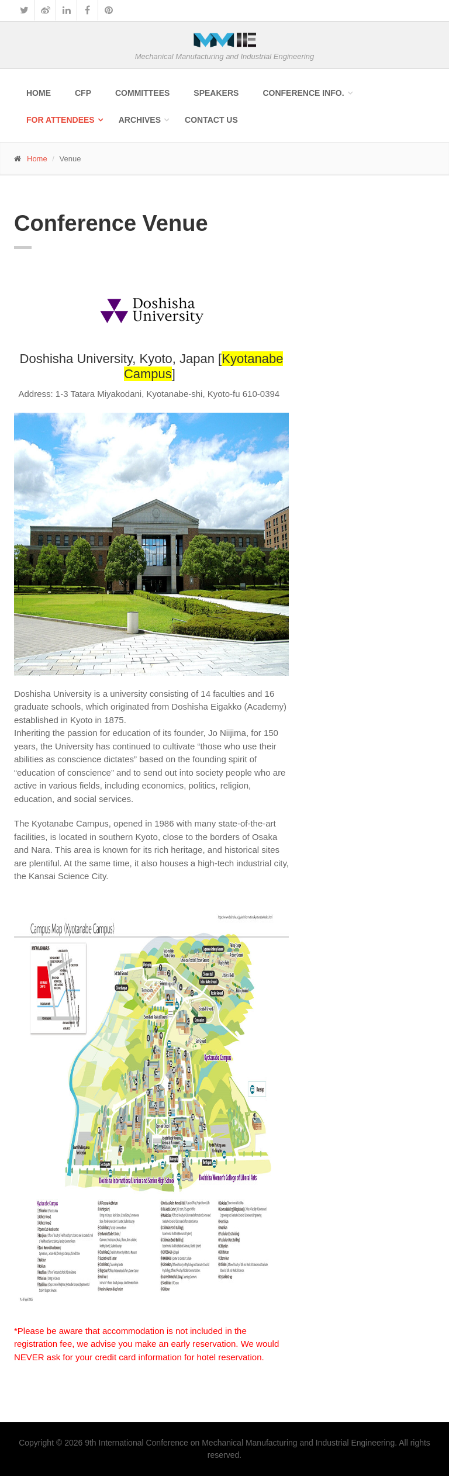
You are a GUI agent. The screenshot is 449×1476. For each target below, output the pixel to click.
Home (38, 93)
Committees (142, 93)
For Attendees (60, 120)
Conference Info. (303, 93)
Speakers (216, 93)
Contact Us (211, 120)
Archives (140, 120)
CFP (83, 93)
